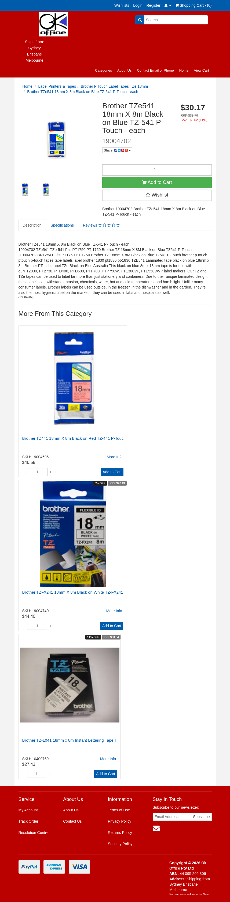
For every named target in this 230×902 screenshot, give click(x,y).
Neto (206, 894)
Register (153, 5)
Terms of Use (119, 810)
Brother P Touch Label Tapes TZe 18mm (114, 86)
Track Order (28, 821)
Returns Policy (120, 832)
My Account (28, 810)
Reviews (101, 225)
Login (137, 5)
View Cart (201, 70)
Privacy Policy (119, 821)
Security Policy (120, 844)
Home (184, 70)
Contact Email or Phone (155, 70)
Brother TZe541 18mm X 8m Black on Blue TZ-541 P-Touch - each (82, 92)
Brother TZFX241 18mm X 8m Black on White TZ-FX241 (72, 592)
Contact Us (72, 821)
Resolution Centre (34, 832)
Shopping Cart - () (193, 5)
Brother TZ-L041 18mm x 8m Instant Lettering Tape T (69, 740)
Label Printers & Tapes (57, 86)
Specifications (62, 225)
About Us (124, 70)
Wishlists (121, 5)
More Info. (115, 457)
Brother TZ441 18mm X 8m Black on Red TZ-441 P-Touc (73, 438)
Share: (117, 150)
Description (32, 225)
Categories (103, 70)
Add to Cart (157, 182)
